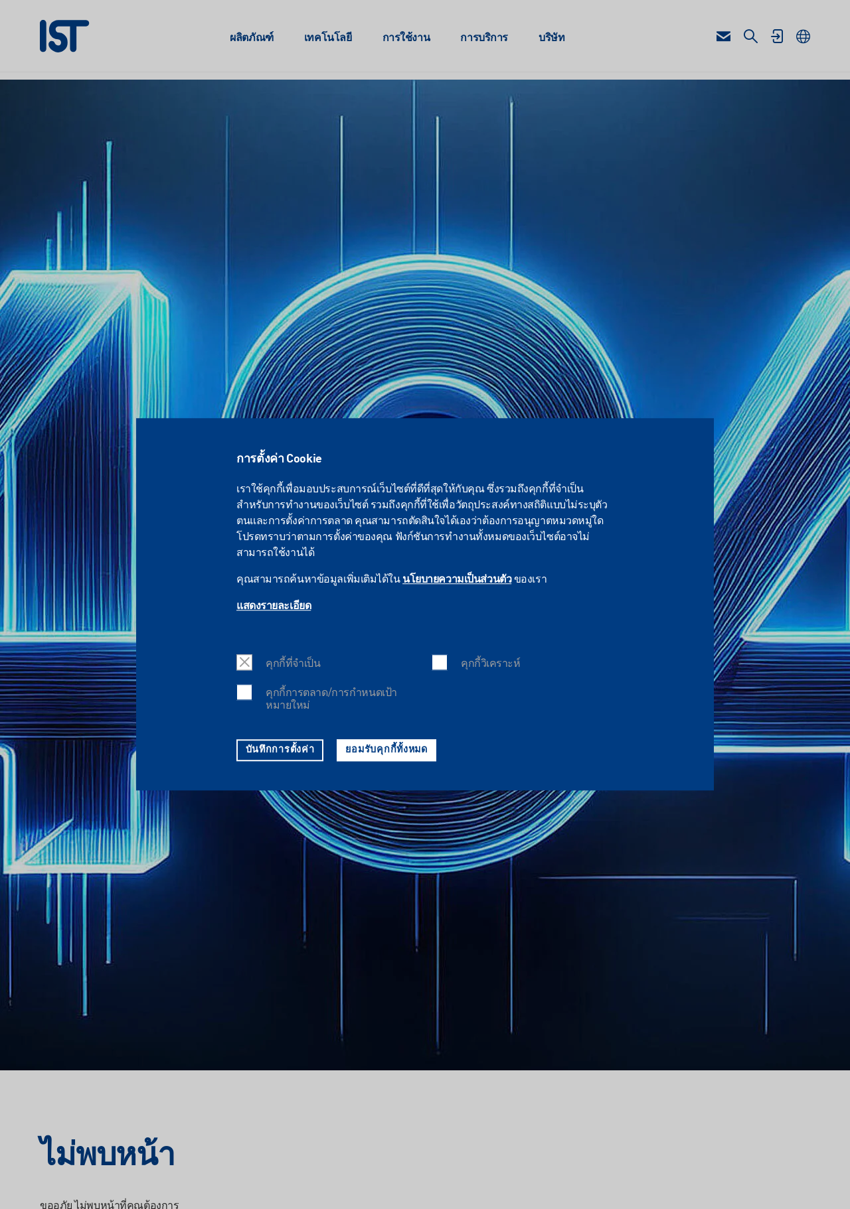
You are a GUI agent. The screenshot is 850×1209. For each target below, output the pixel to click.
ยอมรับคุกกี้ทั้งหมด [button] (386, 749)
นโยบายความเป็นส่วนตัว (456, 580)
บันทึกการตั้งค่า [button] (280, 749)
